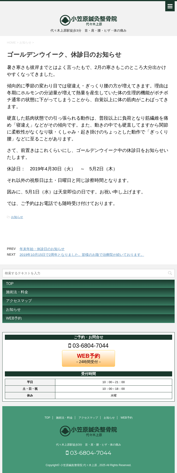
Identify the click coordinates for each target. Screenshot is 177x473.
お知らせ (17, 217)
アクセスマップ (19, 301)
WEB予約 (14, 318)
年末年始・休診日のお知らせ (42, 249)
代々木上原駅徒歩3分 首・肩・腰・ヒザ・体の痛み (88, 444)
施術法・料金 (17, 292)
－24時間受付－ (88, 358)
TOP (10, 284)
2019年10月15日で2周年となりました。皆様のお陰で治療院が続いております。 (82, 255)
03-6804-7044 (88, 345)
